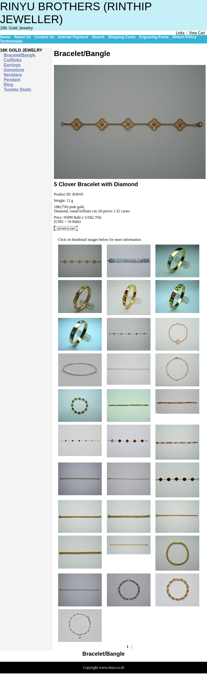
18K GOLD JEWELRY (21, 50)
